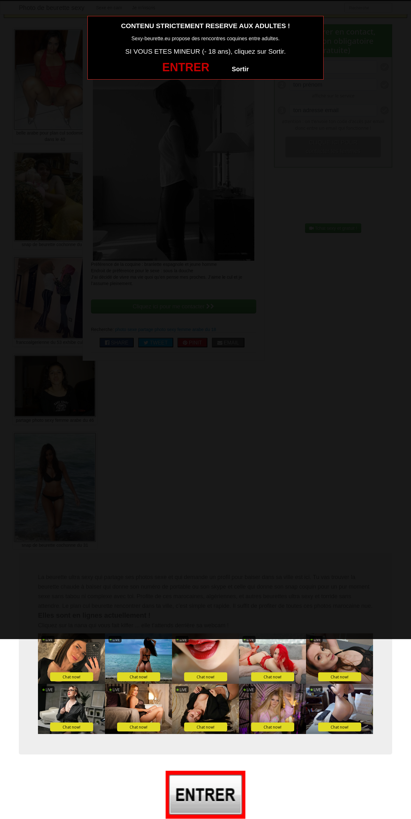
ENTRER (185, 67)
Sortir (240, 69)
